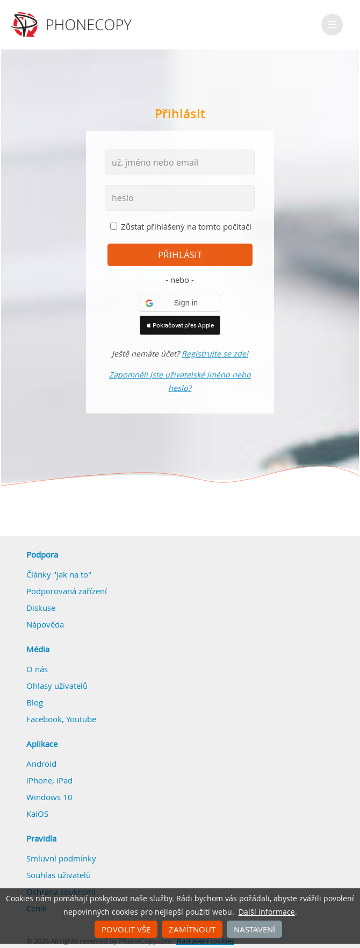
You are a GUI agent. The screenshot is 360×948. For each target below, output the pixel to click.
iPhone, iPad (49, 780)
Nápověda (45, 624)
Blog (34, 702)
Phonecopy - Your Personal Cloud (72, 25)
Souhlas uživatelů (58, 874)
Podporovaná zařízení (66, 591)
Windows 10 (49, 797)
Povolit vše (126, 929)
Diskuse (40, 607)
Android (41, 763)
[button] (180, 303)
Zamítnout (192, 929)
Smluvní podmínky (61, 858)
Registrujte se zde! (215, 353)
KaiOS (37, 813)
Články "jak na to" (58, 574)
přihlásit (180, 255)
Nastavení (254, 929)
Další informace (267, 912)
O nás (37, 669)
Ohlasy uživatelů (57, 685)
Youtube (81, 719)
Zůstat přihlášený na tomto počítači (186, 226)
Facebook (44, 719)
